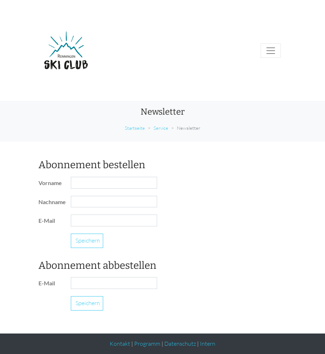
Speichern (87, 240)
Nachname (51, 201)
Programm (147, 343)
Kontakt (120, 343)
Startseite (135, 128)
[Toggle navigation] (271, 50)
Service (161, 128)
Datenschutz (180, 343)
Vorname (50, 182)
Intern (207, 343)
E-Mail (46, 220)
